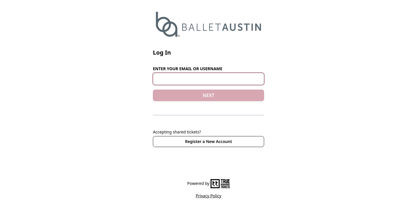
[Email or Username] (208, 79)
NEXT (209, 95)
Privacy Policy (208, 195)
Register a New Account (208, 141)
